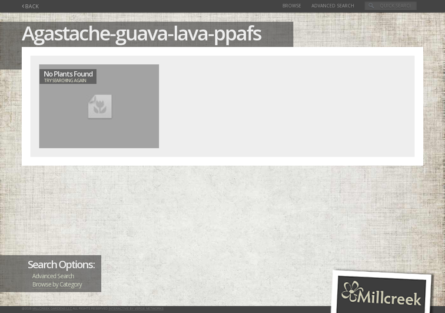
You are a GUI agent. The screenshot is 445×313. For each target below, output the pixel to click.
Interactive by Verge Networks (136, 308)
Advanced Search (333, 6)
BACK (30, 6)
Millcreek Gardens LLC (52, 308)
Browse (291, 6)
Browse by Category (57, 284)
